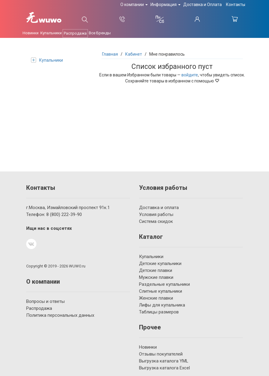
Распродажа (75, 33)
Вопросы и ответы (45, 301)
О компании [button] (134, 4)
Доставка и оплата (159, 207)
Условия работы (156, 214)
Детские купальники (160, 263)
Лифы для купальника (162, 305)
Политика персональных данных (60, 315)
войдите (189, 74)
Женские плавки (156, 298)
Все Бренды (100, 33)
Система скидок (156, 221)
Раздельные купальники (164, 284)
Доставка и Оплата (202, 4)
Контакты (235, 4)
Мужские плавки (156, 277)
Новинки (148, 347)
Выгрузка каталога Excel (164, 368)
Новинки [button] (31, 33)
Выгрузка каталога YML (163, 361)
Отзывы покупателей (161, 354)
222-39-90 (64, 214)
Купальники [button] (51, 33)
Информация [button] (165, 4)
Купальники (47, 60)
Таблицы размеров (159, 312)
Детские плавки (155, 270)
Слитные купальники (160, 291)
